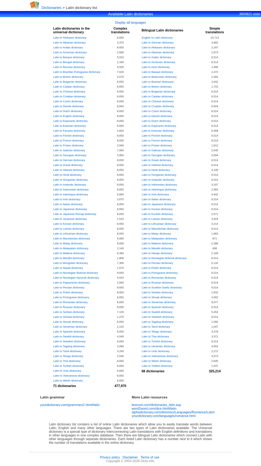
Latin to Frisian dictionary (68, 145)
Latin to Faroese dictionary (69, 130)
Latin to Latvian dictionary (68, 228)
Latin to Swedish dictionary (69, 341)
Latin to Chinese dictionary (69, 91)
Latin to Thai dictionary (67, 361)
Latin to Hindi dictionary (67, 174)
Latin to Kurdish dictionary (157, 214)
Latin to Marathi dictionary (68, 258)
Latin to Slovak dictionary (68, 321)
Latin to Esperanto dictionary (70, 120)
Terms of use (149, 457)
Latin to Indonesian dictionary (70, 189)
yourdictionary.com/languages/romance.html (164, 416)
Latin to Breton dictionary (68, 76)
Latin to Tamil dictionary (67, 351)
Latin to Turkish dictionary (68, 365)
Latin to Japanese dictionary (70, 209)
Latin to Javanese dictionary (70, 218)
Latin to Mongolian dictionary (70, 263)
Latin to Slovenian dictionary (70, 326)
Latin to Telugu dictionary (68, 356)
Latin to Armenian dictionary (70, 52)
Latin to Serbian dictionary (69, 312)
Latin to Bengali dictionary (68, 62)
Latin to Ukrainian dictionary (158, 346)
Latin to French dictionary (68, 140)
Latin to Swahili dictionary (68, 336)
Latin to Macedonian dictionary (71, 238)
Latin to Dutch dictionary (67, 111)
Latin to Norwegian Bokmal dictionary (75, 272)
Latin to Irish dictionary (66, 199)
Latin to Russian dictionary (69, 307)
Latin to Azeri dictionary (156, 67)
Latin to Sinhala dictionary (68, 316)
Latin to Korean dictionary (68, 223)
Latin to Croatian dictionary (69, 96)
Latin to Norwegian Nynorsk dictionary (76, 277)
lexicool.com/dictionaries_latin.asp (156, 405)
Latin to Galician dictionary (69, 150)
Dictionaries (51, 8)
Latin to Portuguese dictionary (71, 297)
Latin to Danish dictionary (68, 106)
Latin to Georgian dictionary (69, 155)
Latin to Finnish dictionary (68, 135)
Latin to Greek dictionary (68, 165)
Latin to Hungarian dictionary (70, 179)
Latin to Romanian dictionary (70, 302)
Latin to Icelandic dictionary (69, 184)
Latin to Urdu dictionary (67, 370)
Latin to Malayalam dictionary (70, 248)
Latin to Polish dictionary (68, 292)
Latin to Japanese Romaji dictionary (74, 214)
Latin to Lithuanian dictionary (70, 233)
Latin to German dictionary (69, 160)
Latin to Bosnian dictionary (69, 67)
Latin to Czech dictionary (68, 101)
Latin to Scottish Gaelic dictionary (162, 287)
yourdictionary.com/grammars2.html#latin (70, 405)
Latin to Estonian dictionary (69, 125)
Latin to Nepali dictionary (68, 267)
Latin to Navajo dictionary (157, 253)
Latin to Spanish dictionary (69, 331)
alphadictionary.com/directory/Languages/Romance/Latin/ (173, 412)
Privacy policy (110, 457)
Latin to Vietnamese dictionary (71, 375)
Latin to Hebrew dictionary (69, 169)
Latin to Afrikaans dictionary (69, 37)
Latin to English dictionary (68, 116)
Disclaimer (130, 457)
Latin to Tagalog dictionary (69, 346)
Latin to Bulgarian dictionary (70, 81)
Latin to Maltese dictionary (69, 253)
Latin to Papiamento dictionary (71, 282)
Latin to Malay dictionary (68, 243)
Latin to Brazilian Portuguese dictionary (76, 71)
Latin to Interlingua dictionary (70, 194)
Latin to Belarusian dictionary (159, 76)
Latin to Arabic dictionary (68, 47)
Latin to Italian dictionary (68, 204)
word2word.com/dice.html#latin (154, 408)
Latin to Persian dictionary (68, 287)
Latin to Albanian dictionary (69, 42)
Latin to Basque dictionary (68, 57)
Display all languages (130, 22)
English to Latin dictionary (157, 37)
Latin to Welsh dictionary (68, 380)
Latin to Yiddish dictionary (157, 365)
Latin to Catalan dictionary (69, 86)
